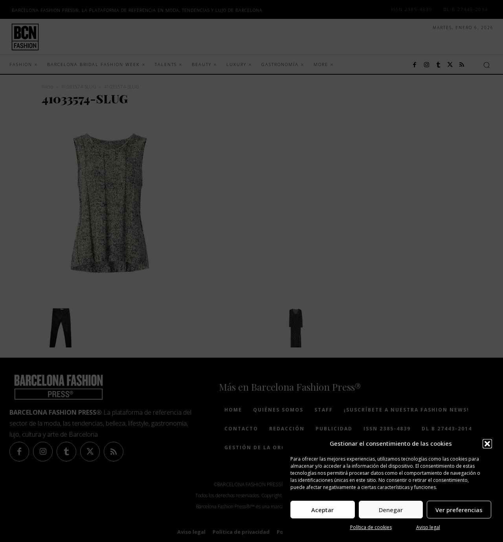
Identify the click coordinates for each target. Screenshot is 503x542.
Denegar (391, 510)
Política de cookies (371, 527)
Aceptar (322, 510)
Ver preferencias (459, 510)
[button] (487, 444)
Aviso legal (428, 527)
